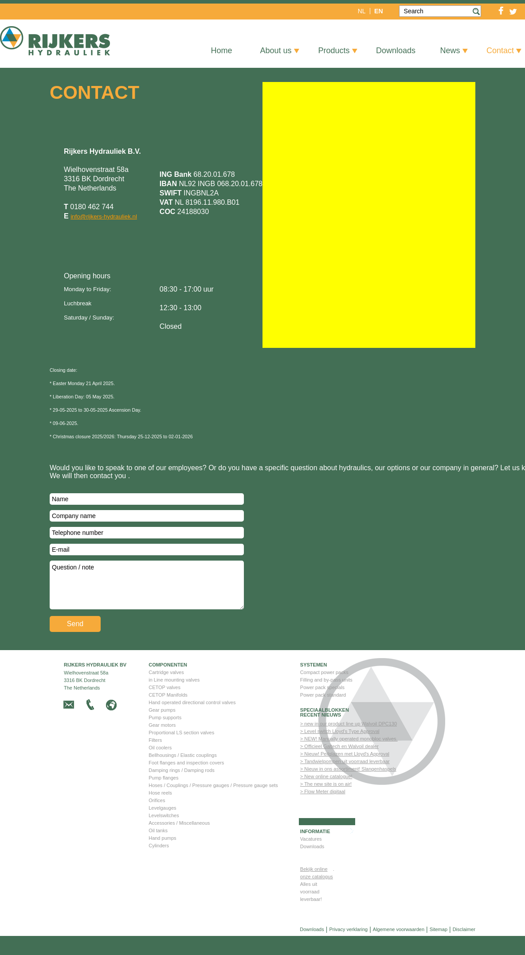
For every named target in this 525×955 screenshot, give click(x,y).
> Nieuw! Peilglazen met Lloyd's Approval (344, 773)
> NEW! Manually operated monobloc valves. (349, 757)
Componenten (168, 684)
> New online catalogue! (326, 795)
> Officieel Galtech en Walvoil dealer (339, 765)
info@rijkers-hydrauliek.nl (104, 216)
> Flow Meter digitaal (322, 810)
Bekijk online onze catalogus (316, 891)
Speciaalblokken (324, 729)
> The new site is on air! (326, 803)
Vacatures (311, 858)
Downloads (312, 865)
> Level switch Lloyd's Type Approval (340, 750)
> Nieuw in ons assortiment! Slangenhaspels (348, 788)
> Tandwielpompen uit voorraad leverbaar (345, 780)
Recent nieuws (320, 734)
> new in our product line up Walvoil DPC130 (348, 742)
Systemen (313, 684)
